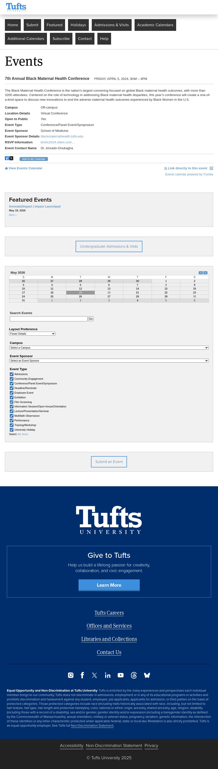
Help (104, 38)
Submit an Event (109, 460)
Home (13, 25)
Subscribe (61, 38)
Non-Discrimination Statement (92, 723)
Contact (85, 38)
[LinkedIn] (107, 675)
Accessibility (71, 743)
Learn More (109, 583)
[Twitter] (94, 674)
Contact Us (109, 650)
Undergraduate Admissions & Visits (109, 246)
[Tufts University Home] (16, 7)
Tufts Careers (109, 610)
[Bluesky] (147, 674)
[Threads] (134, 675)
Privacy (151, 743)
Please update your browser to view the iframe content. (109, 124)
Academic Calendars (155, 25)
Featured (54, 25)
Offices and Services (109, 623)
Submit (32, 25)
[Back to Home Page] (109, 518)
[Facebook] (82, 675)
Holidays (78, 25)
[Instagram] (70, 675)
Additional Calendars (26, 38)
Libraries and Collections (109, 636)
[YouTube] (121, 674)
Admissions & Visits (111, 25)
